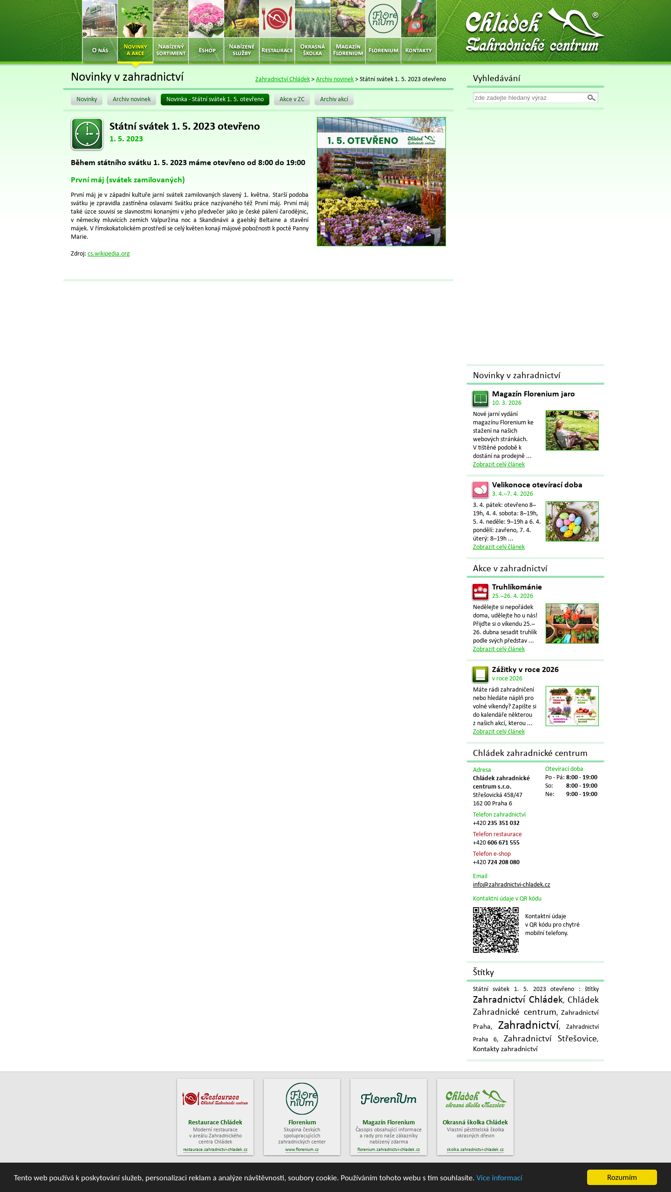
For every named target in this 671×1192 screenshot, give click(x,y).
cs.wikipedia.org (109, 253)
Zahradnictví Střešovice (550, 1039)
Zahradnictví (528, 1025)
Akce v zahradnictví (510, 569)
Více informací (499, 1179)
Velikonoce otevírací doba (537, 485)
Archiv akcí (334, 99)
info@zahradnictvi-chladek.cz (511, 884)
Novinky (86, 99)
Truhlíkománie (517, 587)
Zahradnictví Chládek (282, 79)
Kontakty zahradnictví (505, 1049)
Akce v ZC (292, 99)
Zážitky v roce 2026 (525, 669)
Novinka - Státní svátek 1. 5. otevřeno (215, 99)
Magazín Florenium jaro (533, 394)
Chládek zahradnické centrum (530, 753)
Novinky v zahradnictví (517, 376)
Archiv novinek (335, 79)
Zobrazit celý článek (499, 464)
